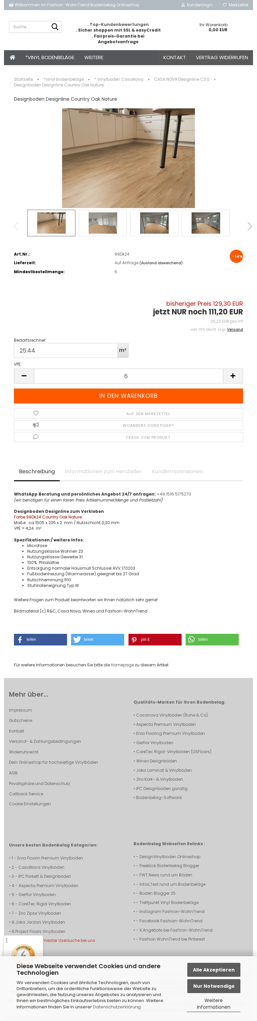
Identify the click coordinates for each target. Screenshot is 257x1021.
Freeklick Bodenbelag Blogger (169, 865)
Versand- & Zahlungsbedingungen (45, 741)
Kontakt (174, 57)
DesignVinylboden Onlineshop (169, 856)
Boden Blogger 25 (157, 893)
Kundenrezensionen (177, 471)
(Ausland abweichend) (161, 263)
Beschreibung (37, 471)
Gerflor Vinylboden (154, 742)
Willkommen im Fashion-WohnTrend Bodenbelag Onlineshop (74, 5)
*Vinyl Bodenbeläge (49, 57)
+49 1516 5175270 (174, 494)
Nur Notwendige (214, 986)
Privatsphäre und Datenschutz (39, 783)
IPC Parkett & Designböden (44, 876)
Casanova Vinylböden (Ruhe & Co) (172, 715)
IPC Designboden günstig (162, 788)
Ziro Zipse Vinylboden (39, 913)
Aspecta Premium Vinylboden (166, 724)
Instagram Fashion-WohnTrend (172, 911)
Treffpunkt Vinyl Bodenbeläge (169, 902)
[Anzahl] (128, 376)
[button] (245, 226)
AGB (13, 773)
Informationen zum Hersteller (103, 471)
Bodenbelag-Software (159, 797)
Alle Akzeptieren (214, 969)
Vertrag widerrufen (222, 57)
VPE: (18, 364)
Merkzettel (235, 5)
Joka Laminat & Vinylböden (164, 770)
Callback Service (26, 794)
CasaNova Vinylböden (41, 867)
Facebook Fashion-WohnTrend (171, 921)
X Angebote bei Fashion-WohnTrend (176, 930)
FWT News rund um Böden (165, 875)
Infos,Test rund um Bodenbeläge (172, 884)
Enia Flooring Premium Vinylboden (170, 733)
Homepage (122, 665)
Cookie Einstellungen (30, 804)
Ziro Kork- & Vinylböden (159, 779)
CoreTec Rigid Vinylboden (45, 904)
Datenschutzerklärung (117, 1007)
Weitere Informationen (213, 1003)
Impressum (20, 710)
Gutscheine (20, 720)
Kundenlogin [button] (197, 5)
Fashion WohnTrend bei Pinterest (172, 939)
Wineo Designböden (156, 761)
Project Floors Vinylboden (40, 931)
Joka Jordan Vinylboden (40, 922)
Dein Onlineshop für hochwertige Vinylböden (53, 762)
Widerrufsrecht (24, 752)
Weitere (93, 57)
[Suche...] (55, 27)
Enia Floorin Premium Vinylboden (50, 858)
